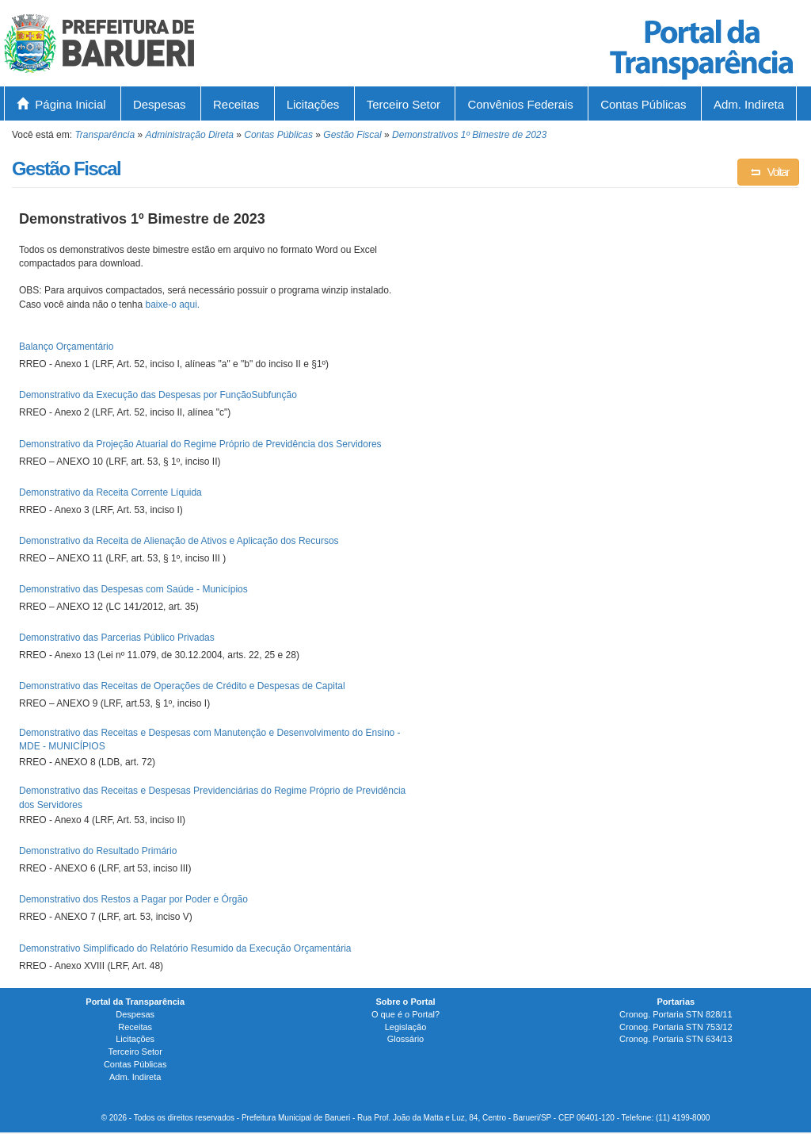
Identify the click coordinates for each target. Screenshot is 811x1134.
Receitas (236, 104)
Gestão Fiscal (352, 134)
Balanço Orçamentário (66, 346)
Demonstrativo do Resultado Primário (98, 850)
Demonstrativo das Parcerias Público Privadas (117, 637)
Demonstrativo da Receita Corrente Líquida (110, 492)
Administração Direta (190, 134)
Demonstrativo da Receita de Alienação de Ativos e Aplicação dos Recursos (179, 540)
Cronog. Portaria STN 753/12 (675, 1027)
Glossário (405, 1039)
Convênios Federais (520, 104)
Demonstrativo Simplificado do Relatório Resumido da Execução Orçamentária (185, 948)
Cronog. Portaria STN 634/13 (675, 1039)
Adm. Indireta (749, 104)
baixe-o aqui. (172, 304)
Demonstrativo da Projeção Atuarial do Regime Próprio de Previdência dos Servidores (200, 444)
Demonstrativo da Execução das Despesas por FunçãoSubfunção (158, 394)
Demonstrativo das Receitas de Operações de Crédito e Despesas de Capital (182, 686)
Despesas (159, 104)
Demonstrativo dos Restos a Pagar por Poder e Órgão (133, 899)
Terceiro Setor (403, 104)
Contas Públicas (643, 104)
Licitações (313, 104)
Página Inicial (61, 104)
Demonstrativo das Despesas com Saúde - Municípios (133, 589)
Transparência (104, 134)
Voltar (768, 172)
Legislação (406, 1027)
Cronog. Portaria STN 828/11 (675, 1014)
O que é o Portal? (405, 1014)
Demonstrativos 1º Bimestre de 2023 (469, 134)
